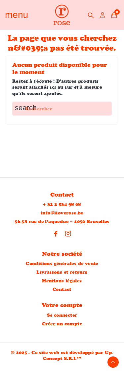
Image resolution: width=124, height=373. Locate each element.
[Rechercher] (62, 109)
